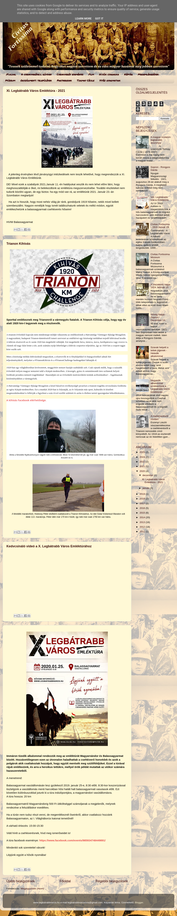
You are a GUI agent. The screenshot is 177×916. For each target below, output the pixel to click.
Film (91, 74)
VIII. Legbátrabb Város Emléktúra (159, 198)
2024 (143, 457)
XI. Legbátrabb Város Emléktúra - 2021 (35, 91)
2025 (143, 452)
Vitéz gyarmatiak (109, 80)
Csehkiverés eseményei (70, 74)
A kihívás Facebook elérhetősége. (26, 400)
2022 (143, 461)
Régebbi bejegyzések (111, 881)
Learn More (83, 18)
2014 (143, 517)
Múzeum (10, 80)
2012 (143, 527)
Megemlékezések (148, 74)
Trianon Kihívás (18, 243)
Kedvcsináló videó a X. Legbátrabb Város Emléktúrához (49, 546)
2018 (143, 498)
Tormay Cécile (85, 80)
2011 (143, 531)
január (146, 488)
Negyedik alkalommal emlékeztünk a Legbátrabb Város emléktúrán (160, 386)
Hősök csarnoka (109, 74)
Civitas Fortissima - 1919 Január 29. (160, 225)
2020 (143, 471)
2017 (143, 503)
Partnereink (64, 80)
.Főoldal (11, 74)
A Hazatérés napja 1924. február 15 (160, 286)
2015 (143, 512)
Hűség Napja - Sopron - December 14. (158, 317)
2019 (143, 494)
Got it (99, 18)
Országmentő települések (36, 80)
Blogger (139, 902)
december (148, 475)
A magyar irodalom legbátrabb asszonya (161, 140)
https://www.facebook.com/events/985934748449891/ (72, 840)
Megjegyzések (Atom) (32, 888)
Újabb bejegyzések (20, 881)
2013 (143, 522)
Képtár (128, 74)
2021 (143, 466)
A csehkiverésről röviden (36, 74)
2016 (143, 508)
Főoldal (65, 881)
